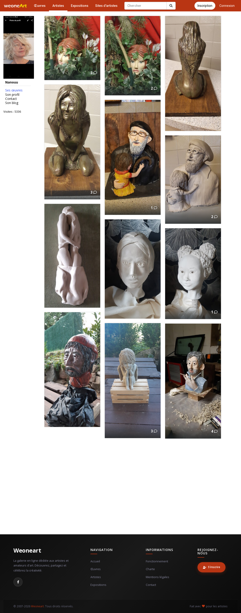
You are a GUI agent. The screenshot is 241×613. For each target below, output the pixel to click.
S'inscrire (211, 567)
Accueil (95, 561)
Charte (150, 569)
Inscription (204, 6)
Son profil (12, 95)
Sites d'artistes (106, 6)
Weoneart (27, 550)
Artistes (58, 6)
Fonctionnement (157, 561)
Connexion (227, 6)
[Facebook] (18, 582)
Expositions (79, 6)
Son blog (11, 103)
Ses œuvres (14, 90)
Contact (11, 99)
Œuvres (40, 6)
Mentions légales (157, 577)
